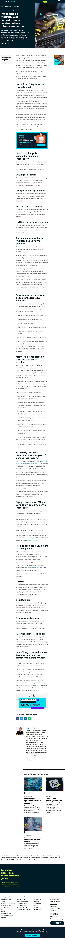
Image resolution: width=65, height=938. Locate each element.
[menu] (59, 1)
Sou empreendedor (8, 6)
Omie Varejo (41, 683)
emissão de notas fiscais (35, 568)
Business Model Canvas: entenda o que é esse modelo (33, 839)
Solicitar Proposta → (32, 935)
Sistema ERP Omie (31, 540)
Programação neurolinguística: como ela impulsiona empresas (32, 801)
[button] (2, 43)
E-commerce (16, 6)
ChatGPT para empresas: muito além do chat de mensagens (54, 800)
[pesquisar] (26, 1)
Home (2, 6)
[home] (10, 1)
